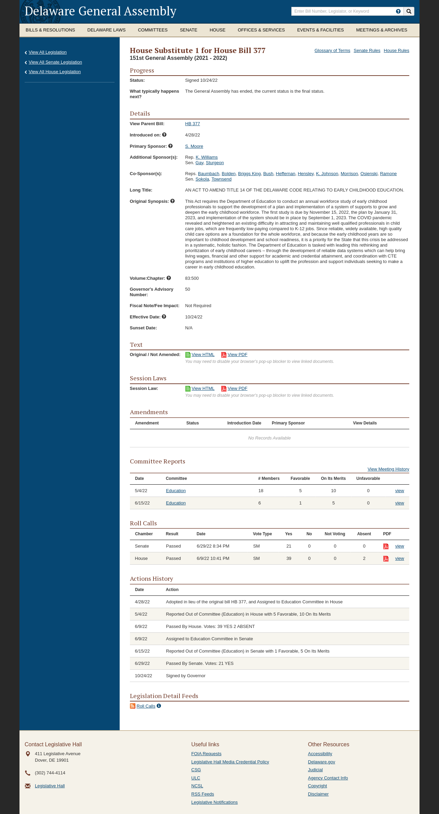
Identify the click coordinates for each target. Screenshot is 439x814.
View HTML (203, 354)
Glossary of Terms (332, 50)
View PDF (238, 354)
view (399, 490)
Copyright (317, 785)
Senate (188, 29)
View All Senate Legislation (55, 62)
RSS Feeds (202, 794)
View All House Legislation (55, 71)
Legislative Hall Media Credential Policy (230, 761)
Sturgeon (215, 162)
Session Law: (144, 388)
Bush (268, 173)
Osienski (368, 173)
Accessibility (320, 753)
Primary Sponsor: (151, 146)
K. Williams (207, 157)
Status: (137, 80)
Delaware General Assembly (100, 11)
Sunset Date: (143, 327)
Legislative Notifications (214, 802)
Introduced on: (148, 134)
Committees (153, 29)
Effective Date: (148, 316)
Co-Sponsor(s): (146, 173)
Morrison (349, 173)
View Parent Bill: (147, 123)
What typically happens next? (154, 94)
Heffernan (285, 173)
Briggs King (249, 173)
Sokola (202, 179)
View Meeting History (388, 469)
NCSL (197, 785)
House (217, 29)
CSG (196, 769)
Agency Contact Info (328, 777)
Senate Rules (367, 50)
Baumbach (208, 173)
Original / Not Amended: (155, 354)
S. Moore (194, 146)
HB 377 (192, 123)
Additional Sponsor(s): (154, 157)
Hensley (306, 173)
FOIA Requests (206, 753)
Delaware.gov (321, 761)
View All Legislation (48, 52)
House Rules (396, 50)
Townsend (222, 179)
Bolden (228, 173)
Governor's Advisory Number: (152, 292)
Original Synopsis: (152, 201)
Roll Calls (146, 706)
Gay (199, 162)
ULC (195, 777)
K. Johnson (327, 173)
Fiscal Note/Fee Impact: (154, 305)
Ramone (388, 173)
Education (176, 490)
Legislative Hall (50, 785)
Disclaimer (318, 794)
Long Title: (141, 190)
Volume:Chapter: (150, 278)
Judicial (315, 769)
